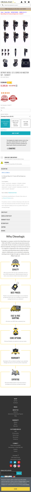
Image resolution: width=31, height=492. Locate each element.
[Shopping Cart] (25, 2)
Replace (15, 422)
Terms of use (15, 435)
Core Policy (4, 212)
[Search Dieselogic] (2, 5)
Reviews (3, 231)
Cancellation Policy (6, 216)
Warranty (15, 420)
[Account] (21, 2)
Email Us (15, 449)
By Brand (15, 402)
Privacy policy (15, 433)
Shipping (3, 227)
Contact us (15, 439)
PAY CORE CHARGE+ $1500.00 (25, 123)
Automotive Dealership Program (15, 414)
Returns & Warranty (7, 198)
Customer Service (15, 429)
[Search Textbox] (16, 5)
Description (4, 169)
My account (15, 437)
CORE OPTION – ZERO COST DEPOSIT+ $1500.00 (15, 123)
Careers (15, 451)
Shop (15, 398)
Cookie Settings (25, 484)
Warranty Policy (5, 219)
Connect (15, 443)
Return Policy (4, 223)
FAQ (15, 431)
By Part (15, 400)
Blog (15, 415)
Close (15, 489)
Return (15, 424)
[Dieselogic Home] (8, 2)
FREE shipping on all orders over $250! (15, 9)
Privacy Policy (22, 481)
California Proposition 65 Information (17, 163)
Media (15, 407)
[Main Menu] (28, 2)
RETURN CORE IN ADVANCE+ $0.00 (5, 123)
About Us (15, 410)
